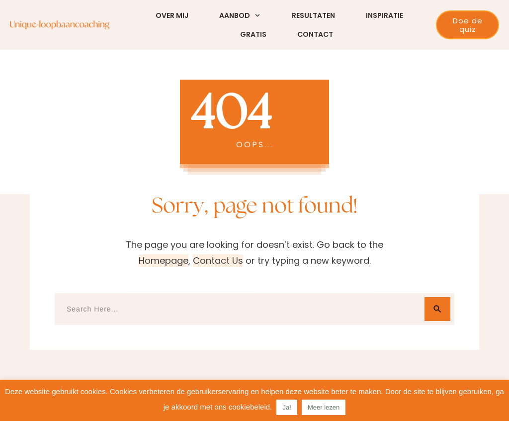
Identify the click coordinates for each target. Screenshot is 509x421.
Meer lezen (323, 407)
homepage (163, 260)
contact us (218, 260)
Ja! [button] (286, 407)
